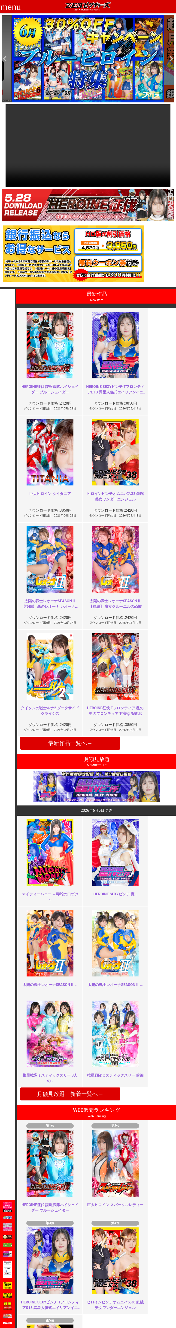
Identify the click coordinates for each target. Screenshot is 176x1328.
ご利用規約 (70, 1283)
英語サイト (99, 1298)
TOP (36, 1283)
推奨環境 (39, 1293)
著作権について (73, 1303)
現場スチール (42, 1308)
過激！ (56, 1111)
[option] (88, 58)
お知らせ (97, 1283)
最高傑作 (58, 1195)
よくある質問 (100, 1288)
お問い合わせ (100, 1293)
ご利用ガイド (42, 1288)
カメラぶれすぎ (143, 1111)
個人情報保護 (71, 1298)
